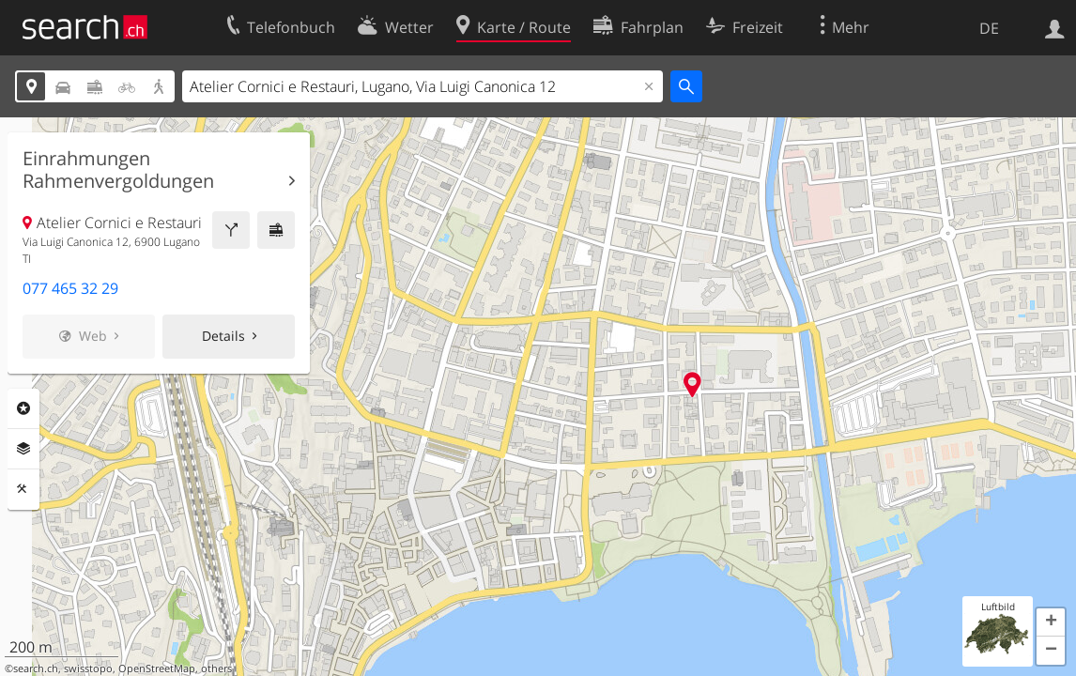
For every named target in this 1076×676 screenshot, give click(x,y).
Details (223, 336)
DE (989, 28)
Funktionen (23, 489)
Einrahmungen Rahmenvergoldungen (118, 169)
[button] (1051, 622)
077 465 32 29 (70, 288)
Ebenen (23, 449)
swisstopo (88, 668)
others (216, 668)
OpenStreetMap (156, 668)
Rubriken (23, 408)
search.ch (35, 668)
